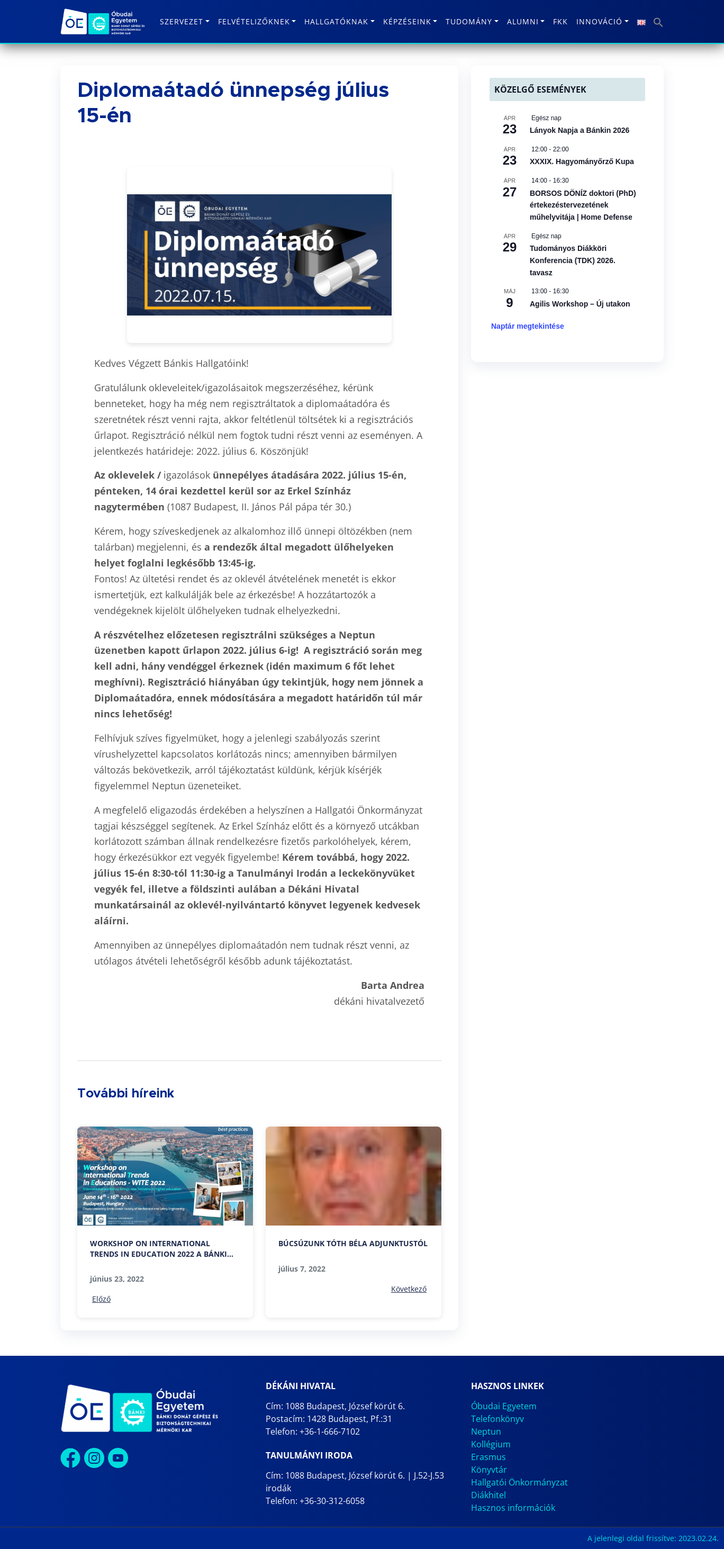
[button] (658, 21)
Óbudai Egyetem (504, 1406)
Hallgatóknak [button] (336, 21)
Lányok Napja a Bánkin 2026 (579, 130)
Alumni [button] (523, 21)
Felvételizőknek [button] (254, 21)
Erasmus (488, 1457)
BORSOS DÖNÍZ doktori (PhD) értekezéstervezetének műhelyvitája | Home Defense (583, 205)
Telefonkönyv (497, 1419)
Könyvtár (489, 1469)
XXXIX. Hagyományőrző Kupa (582, 161)
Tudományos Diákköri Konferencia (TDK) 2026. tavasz (573, 260)
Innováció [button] (599, 21)
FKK (560, 21)
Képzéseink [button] (407, 21)
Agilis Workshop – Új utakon (580, 304)
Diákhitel (488, 1495)
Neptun (486, 1431)
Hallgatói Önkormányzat (519, 1482)
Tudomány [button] (469, 21)
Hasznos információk (513, 1508)
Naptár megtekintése (527, 326)
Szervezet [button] (181, 21)
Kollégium (491, 1444)
